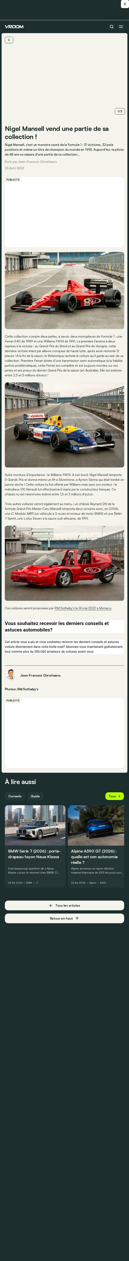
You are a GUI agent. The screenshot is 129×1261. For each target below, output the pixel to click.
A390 (103, 883)
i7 (37, 883)
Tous (115, 796)
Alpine (92, 883)
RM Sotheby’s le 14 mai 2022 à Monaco (83, 608)
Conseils (14, 796)
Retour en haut (64, 918)
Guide (35, 796)
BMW (29, 883)
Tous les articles (64, 905)
